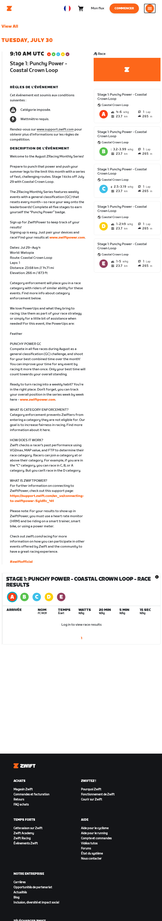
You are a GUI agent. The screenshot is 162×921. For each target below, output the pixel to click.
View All (9, 26)
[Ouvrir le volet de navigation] (149, 8)
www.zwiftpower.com (67, 238)
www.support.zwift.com (55, 130)
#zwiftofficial (21, 562)
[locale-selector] (67, 8)
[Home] (9, 8)
